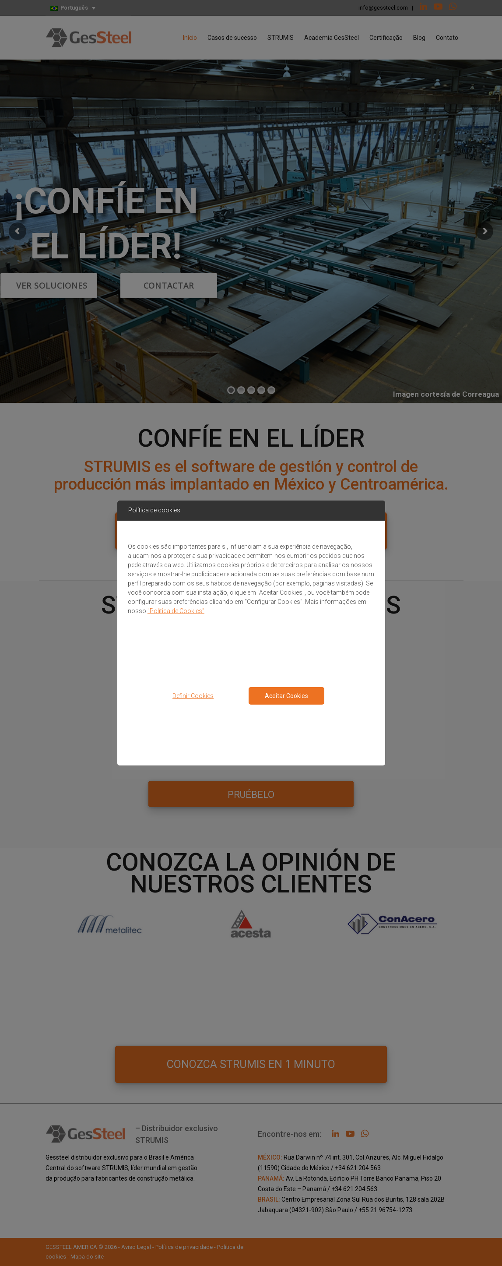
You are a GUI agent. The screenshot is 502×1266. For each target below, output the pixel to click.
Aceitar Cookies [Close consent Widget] (286, 695)
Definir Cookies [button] (193, 695)
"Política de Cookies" (175, 610)
